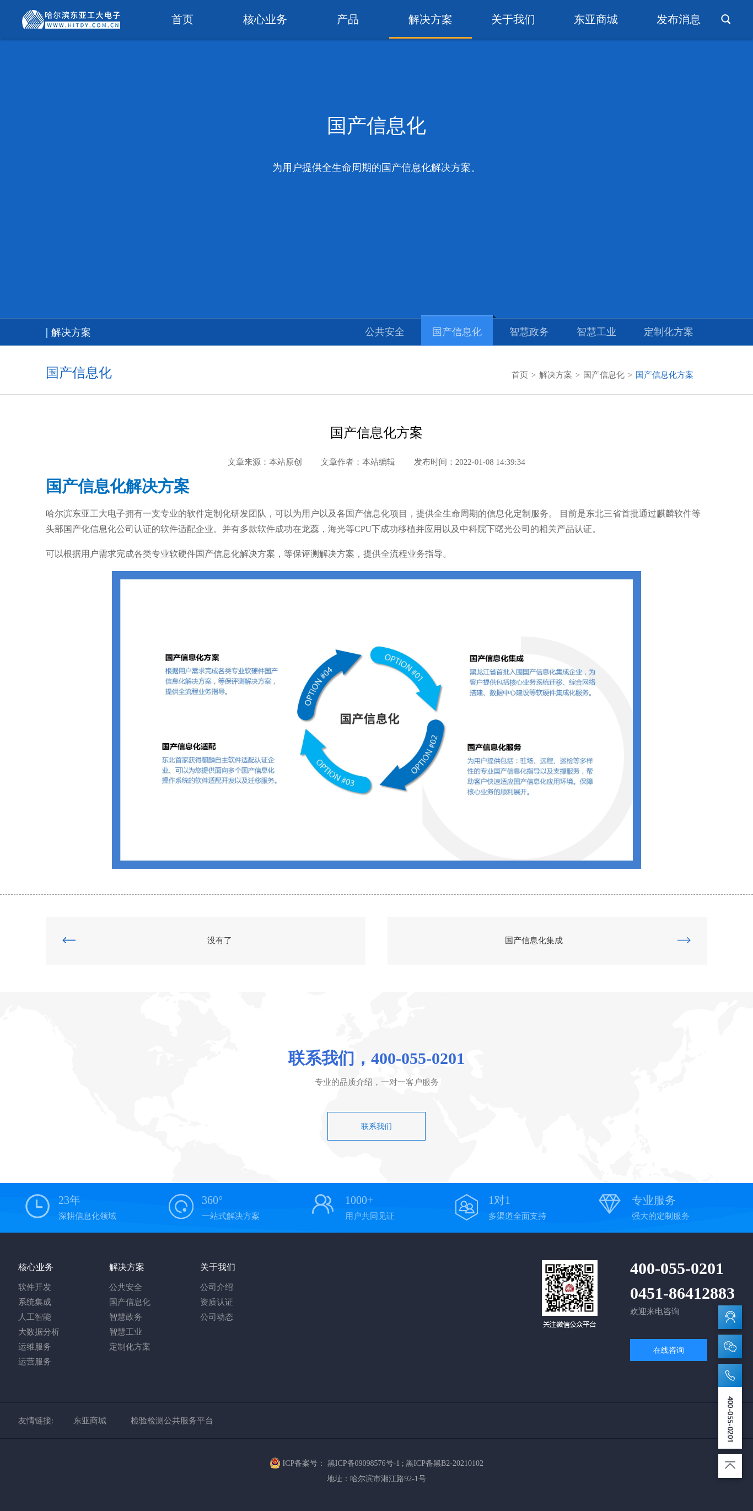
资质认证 (216, 1302)
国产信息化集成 (598, 940)
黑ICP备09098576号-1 (363, 1463)
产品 (348, 19)
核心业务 (265, 19)
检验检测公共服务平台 (172, 1420)
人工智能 (34, 1317)
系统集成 (34, 1302)
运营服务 (34, 1361)
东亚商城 (596, 19)
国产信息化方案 (664, 374)
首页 (182, 19)
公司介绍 (216, 1287)
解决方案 (430, 19)
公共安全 (385, 331)
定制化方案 (668, 331)
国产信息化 (457, 331)
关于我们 (513, 19)
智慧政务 (529, 331)
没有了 (147, 940)
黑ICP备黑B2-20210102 (444, 1463)
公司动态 (216, 1317)
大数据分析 (39, 1331)
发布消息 (679, 19)
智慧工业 (596, 331)
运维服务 (34, 1346)
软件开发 (34, 1287)
